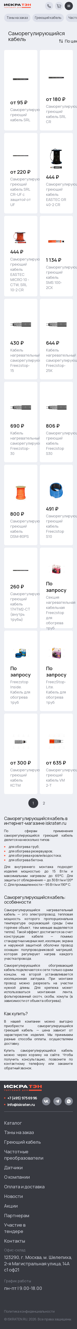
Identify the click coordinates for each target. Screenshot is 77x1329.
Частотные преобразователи (23, 1155)
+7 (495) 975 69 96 (22, 1098)
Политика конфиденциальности (29, 1311)
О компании (17, 1177)
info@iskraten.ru (21, 1104)
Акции (11, 1206)
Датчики (13, 1168)
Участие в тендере (14, 1228)
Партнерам (16, 1215)
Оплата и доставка (24, 1187)
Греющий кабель (48, 18)
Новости (13, 1196)
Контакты (14, 1241)
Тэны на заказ (17, 18)
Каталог (13, 1123)
